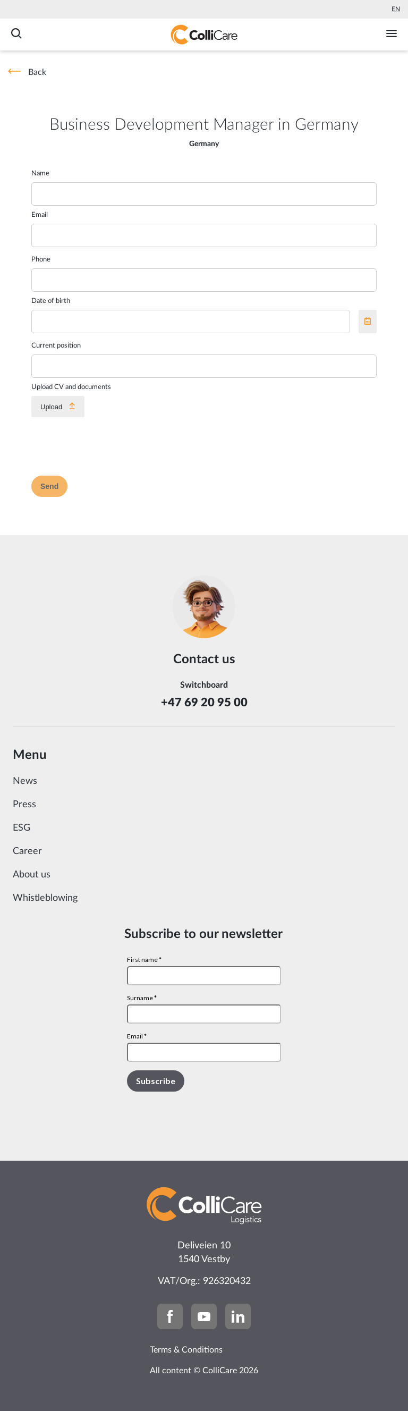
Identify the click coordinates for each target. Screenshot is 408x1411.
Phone (40, 259)
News (25, 781)
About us (31, 875)
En (396, 9)
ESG (21, 828)
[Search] (16, 35)
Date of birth (50, 301)
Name (40, 173)
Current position (56, 345)
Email (39, 215)
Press (24, 804)
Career (27, 851)
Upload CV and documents (71, 387)
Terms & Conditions (186, 1350)
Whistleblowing (45, 898)
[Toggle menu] (391, 35)
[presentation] (112, 446)
